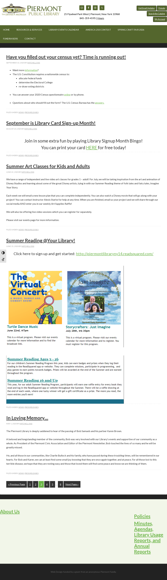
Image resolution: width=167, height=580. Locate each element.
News (21, 112)
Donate (162, 8)
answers (99, 102)
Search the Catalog (157, 13)
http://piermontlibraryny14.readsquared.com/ (114, 253)
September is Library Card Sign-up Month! (51, 123)
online (67, 94)
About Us (10, 511)
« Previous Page (16, 484)
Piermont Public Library (31, 11)
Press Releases (32, 112)
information (31, 70)
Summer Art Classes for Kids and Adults (48, 166)
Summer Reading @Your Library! (40, 240)
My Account (160, 19)
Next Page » (72, 484)
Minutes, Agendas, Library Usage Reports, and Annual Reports (148, 537)
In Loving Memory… (27, 418)
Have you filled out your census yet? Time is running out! (66, 57)
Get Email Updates (146, 8)
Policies (142, 516)
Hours (100, 18)
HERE (92, 147)
